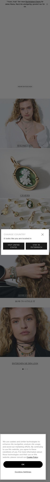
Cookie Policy (32, 457)
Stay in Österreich (36, 246)
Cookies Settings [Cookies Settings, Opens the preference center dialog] (23, 472)
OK (23, 464)
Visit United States (14, 246)
